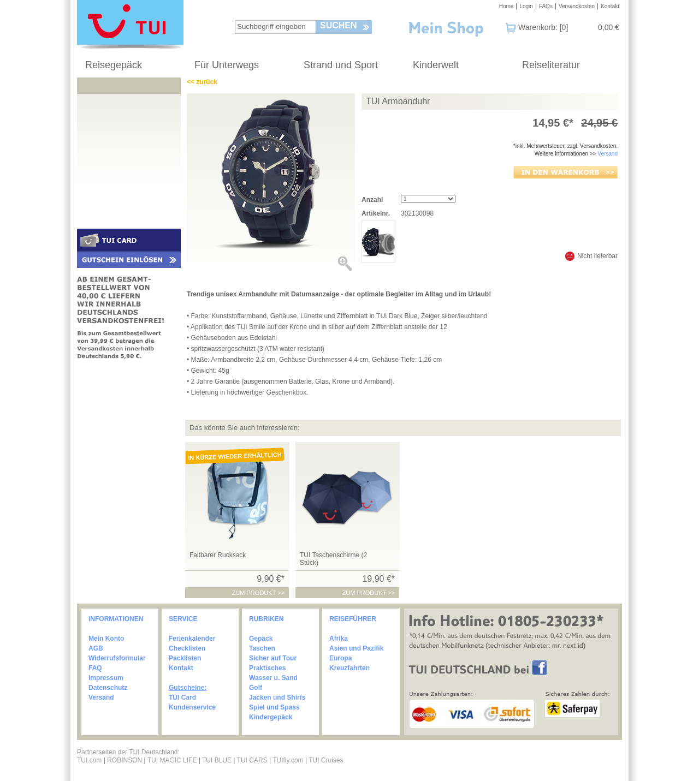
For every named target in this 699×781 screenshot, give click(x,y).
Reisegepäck (113, 64)
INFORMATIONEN (115, 619)
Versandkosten (577, 6)
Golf (255, 687)
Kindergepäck (270, 717)
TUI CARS (252, 760)
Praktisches (267, 668)
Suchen (338, 25)
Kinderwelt (436, 64)
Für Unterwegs (226, 64)
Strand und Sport (341, 64)
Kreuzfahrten (349, 668)
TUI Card (182, 697)
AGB (95, 648)
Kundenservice (192, 707)
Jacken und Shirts (277, 697)
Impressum (105, 678)
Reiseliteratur (551, 64)
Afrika (338, 638)
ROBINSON (124, 760)
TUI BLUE (217, 760)
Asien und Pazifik (356, 648)
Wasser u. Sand (273, 678)
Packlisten (185, 658)
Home (506, 6)
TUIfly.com (288, 760)
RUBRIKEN (266, 619)
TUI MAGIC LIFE (173, 760)
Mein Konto (106, 638)
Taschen (262, 648)
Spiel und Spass (274, 707)
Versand (607, 154)
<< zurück (202, 82)
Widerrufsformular (117, 658)
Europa (340, 658)
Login (525, 6)
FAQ (95, 668)
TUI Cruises (326, 760)
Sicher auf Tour (273, 658)
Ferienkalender (192, 638)
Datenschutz (107, 687)
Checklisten (187, 648)
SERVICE (183, 619)
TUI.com (89, 760)
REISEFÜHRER (352, 619)
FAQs (546, 6)
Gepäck (261, 638)
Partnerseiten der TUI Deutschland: (128, 752)
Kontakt (610, 6)
